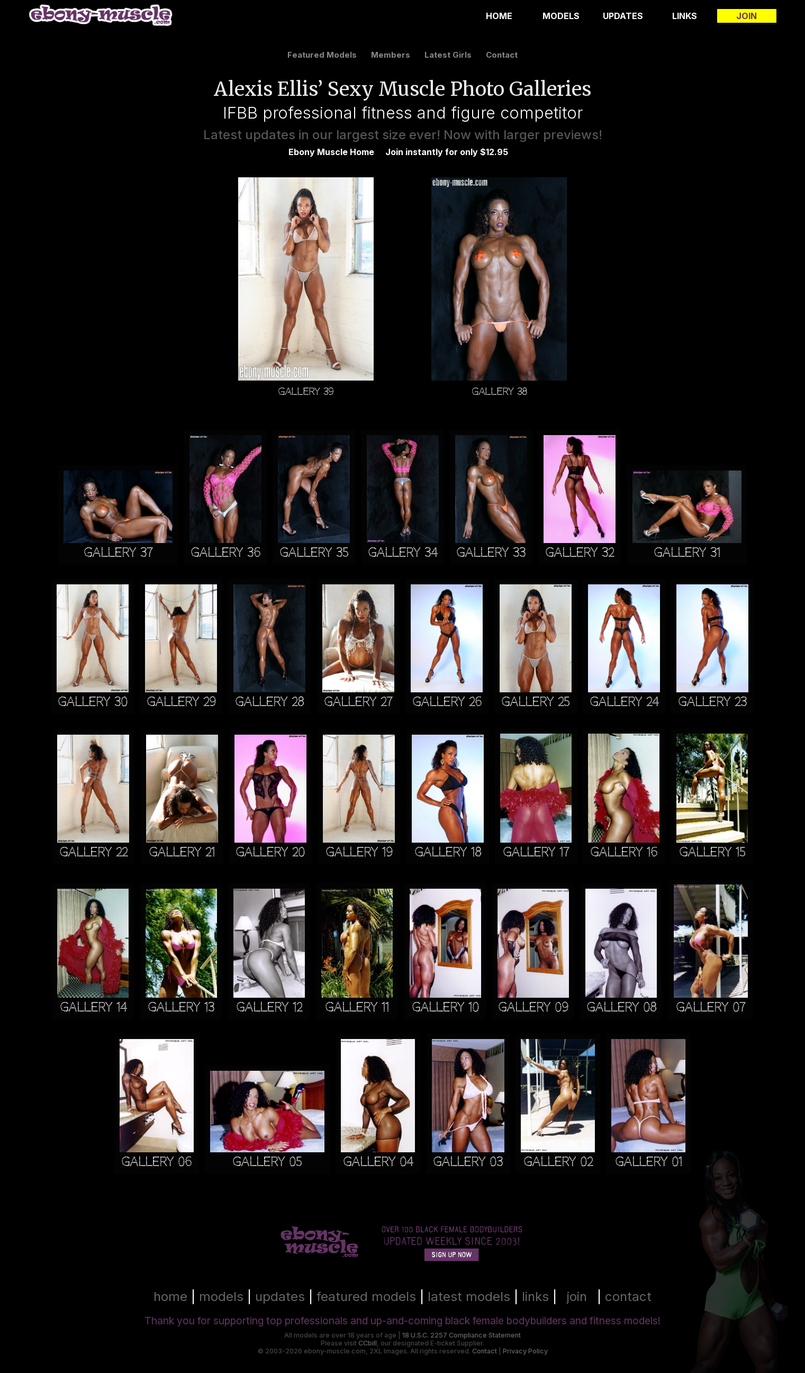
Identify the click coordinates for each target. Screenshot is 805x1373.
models (221, 1296)
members (390, 55)
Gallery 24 (624, 702)
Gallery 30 (93, 702)
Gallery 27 (358, 702)
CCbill (367, 1343)
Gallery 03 (468, 1162)
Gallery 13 (181, 1007)
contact (502, 55)
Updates (623, 16)
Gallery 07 (710, 1007)
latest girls (448, 55)
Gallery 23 (712, 702)
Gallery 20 (270, 852)
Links (684, 16)
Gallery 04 (378, 1162)
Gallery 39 (306, 391)
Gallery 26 (447, 702)
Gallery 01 (648, 1162)
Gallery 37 (118, 553)
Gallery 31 (687, 553)
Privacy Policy (525, 1351)
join (577, 1296)
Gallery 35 (313, 553)
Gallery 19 (359, 852)
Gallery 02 (558, 1162)
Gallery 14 (93, 1007)
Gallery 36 (225, 553)
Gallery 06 (156, 1162)
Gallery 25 (535, 702)
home (170, 1296)
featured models (322, 55)
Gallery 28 (269, 702)
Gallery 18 (447, 852)
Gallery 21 (182, 852)
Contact (484, 1351)
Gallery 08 (621, 1007)
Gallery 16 (623, 852)
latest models (469, 1296)
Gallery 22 (93, 852)
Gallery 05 (267, 1162)
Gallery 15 (712, 852)
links (535, 1296)
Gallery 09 (533, 1007)
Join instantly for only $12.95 (446, 152)
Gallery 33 (491, 553)
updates (280, 1296)
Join (746, 16)
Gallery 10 (445, 1007)
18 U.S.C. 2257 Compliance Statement (461, 1335)
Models (561, 16)
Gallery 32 (579, 553)
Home (499, 16)
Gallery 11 (357, 1007)
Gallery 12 (269, 1007)
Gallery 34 (402, 553)
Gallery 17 (536, 852)
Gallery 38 (499, 391)
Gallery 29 (181, 702)
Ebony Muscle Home (331, 152)
